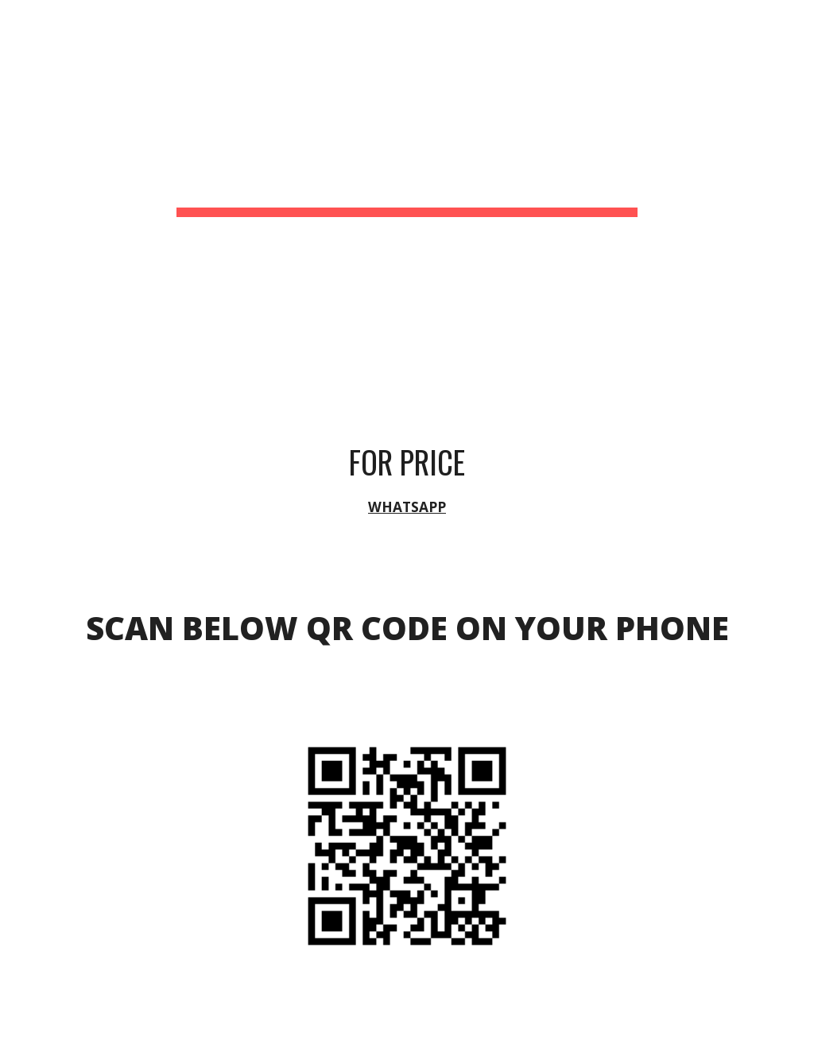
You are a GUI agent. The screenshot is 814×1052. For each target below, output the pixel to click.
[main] (406, 170)
